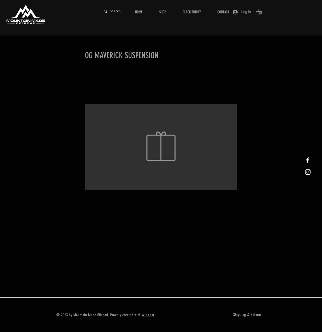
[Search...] (116, 11)
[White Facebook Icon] (307, 160)
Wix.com (148, 315)
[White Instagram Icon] (307, 172)
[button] (262, 12)
